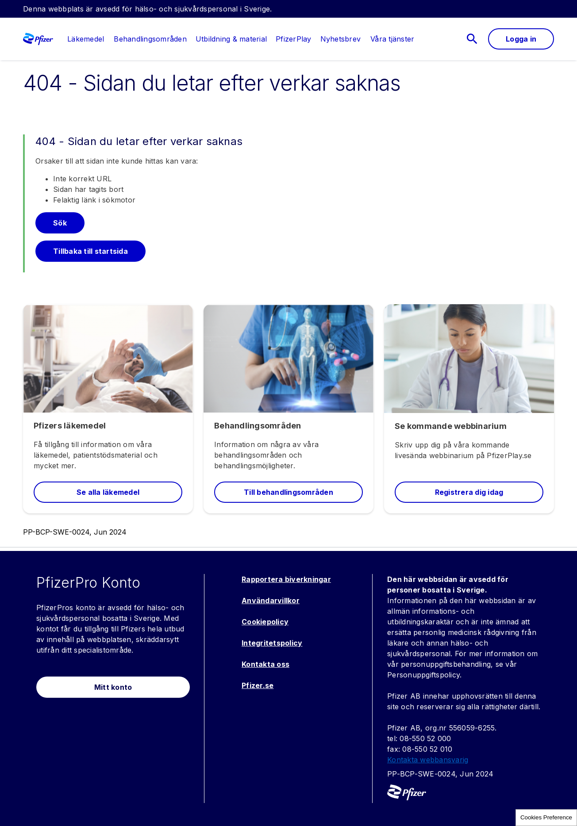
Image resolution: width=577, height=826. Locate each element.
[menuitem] (81, 39)
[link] (85, 38)
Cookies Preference (546, 817)
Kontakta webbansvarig (427, 759)
